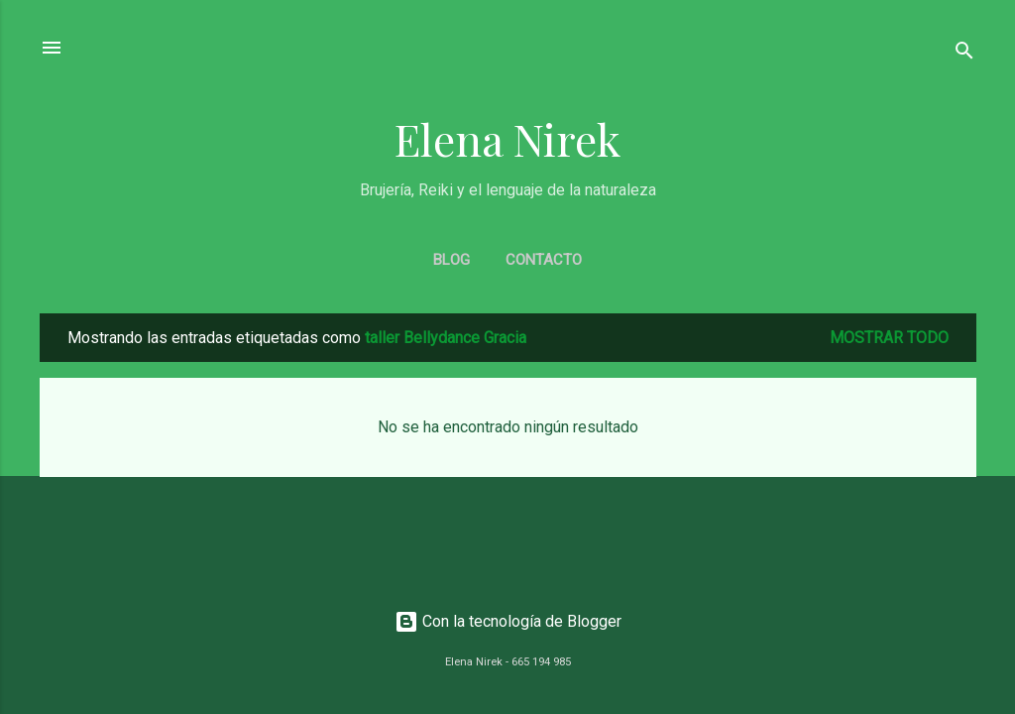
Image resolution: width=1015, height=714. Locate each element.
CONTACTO (544, 260)
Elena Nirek (507, 138)
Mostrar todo (889, 337)
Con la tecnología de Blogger (508, 621)
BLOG (451, 260)
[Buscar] (964, 54)
